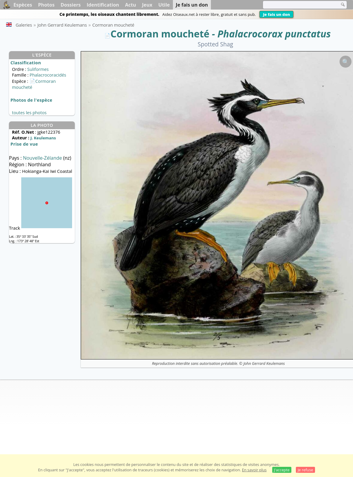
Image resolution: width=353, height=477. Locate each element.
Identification (103, 4)
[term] (297, 4)
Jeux (147, 4)
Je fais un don (276, 14)
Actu (130, 4)
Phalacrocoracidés (48, 75)
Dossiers (70, 4)
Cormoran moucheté (159, 33)
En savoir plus (254, 470)
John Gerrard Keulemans (264, 363)
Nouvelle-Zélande (43, 158)
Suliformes (38, 69)
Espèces (22, 4)
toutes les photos (29, 112)
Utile (164, 4)
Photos (46, 4)
